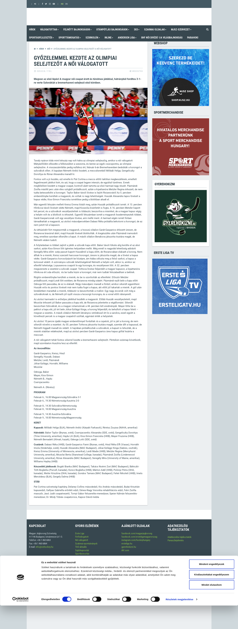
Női (48, 49)
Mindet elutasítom (212, 608)
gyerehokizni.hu (128, 546)
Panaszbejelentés (176, 540)
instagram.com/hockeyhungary (135, 540)
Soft (205, 574)
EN (66, 4)
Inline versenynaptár (84, 560)
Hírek (41, 49)
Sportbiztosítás (82, 553)
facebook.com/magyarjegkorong (136, 533)
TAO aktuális (81, 546)
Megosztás (136, 71)
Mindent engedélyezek (211, 587)
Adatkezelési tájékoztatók (179, 537)
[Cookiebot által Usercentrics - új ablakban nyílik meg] (20, 622)
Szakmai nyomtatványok (86, 543)
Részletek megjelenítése (179, 622)
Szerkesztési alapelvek (85, 563)
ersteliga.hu (126, 543)
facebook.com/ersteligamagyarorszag (139, 536)
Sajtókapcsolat (82, 550)
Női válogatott (81, 540)
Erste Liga (79, 533)
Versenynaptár (81, 557)
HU (62, 4)
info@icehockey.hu (44, 546)
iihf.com (125, 550)
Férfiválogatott (81, 536)
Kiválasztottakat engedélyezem (211, 598)
